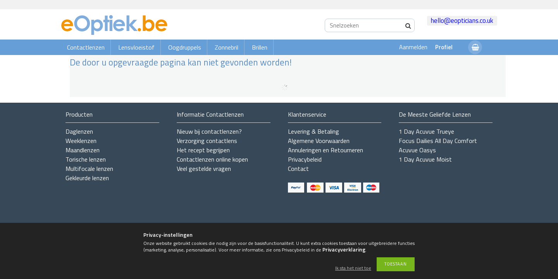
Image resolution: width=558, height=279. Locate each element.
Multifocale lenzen (89, 168)
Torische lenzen (85, 159)
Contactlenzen (86, 47)
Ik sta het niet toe (353, 268)
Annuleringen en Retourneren (325, 150)
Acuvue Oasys (417, 150)
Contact (298, 168)
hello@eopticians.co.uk (462, 21)
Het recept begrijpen (203, 150)
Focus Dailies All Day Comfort (438, 140)
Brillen (259, 47)
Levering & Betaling (313, 131)
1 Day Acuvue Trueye (426, 131)
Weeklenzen (80, 140)
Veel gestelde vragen (204, 168)
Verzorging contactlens (207, 140)
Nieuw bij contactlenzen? (209, 131)
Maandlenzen (82, 150)
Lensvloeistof (136, 47)
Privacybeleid (305, 159)
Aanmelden (413, 47)
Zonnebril (226, 47)
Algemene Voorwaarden (319, 140)
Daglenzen (79, 131)
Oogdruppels (184, 47)
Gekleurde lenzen (87, 178)
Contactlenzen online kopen (212, 159)
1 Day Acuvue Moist (425, 159)
